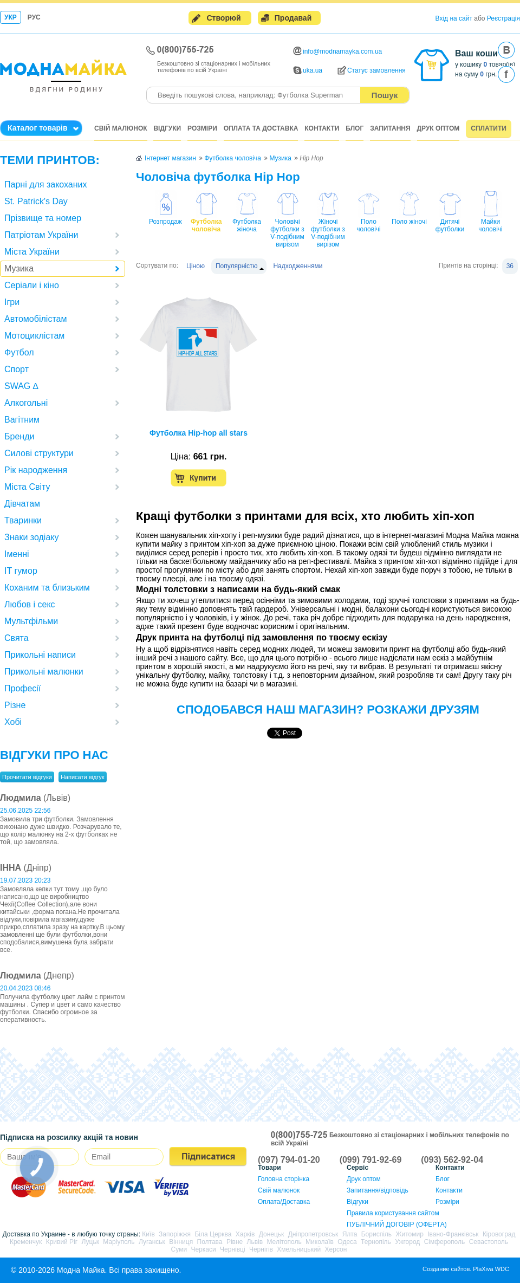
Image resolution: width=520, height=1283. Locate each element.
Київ (148, 1234)
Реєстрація (503, 18)
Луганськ (152, 1242)
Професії (22, 688)
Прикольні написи (40, 654)
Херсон (336, 1249)
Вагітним (22, 419)
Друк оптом (438, 128)
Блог (354, 128)
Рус (34, 17)
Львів (255, 1242)
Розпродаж (165, 221)
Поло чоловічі (368, 225)
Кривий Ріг (62, 1242)
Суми (179, 1249)
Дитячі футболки (449, 225)
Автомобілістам (35, 318)
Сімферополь (444, 1242)
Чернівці (232, 1249)
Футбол (19, 352)
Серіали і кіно (31, 285)
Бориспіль (376, 1234)
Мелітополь (283, 1242)
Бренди (19, 436)
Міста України (32, 251)
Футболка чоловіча (206, 225)
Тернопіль (376, 1242)
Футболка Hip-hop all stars (199, 433)
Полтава (210, 1242)
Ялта (350, 1234)
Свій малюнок (120, 128)
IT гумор (20, 570)
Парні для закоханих (45, 184)
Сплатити (488, 128)
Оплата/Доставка (284, 1202)
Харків (245, 1234)
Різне (14, 705)
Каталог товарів (38, 128)
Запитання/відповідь (377, 1190)
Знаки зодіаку (31, 537)
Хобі (13, 722)
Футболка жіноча (246, 225)
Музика (19, 268)
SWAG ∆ (21, 386)
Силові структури (39, 453)
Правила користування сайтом (393, 1213)
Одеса (346, 1242)
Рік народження (35, 470)
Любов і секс (29, 604)
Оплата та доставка (261, 128)
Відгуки (167, 128)
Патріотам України (41, 234)
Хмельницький (299, 1249)
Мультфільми (31, 621)
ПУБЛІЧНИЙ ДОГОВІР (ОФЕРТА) (397, 1224)
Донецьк (271, 1234)
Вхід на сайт (453, 18)
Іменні (16, 554)
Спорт (16, 369)
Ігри (12, 302)
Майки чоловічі (490, 225)
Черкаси (203, 1249)
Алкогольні (26, 402)
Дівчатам (22, 503)
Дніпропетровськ (313, 1234)
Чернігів (261, 1249)
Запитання (390, 128)
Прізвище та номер (42, 218)
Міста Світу (27, 486)
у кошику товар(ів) (485, 64)
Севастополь (488, 1242)
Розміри (202, 128)
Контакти (321, 128)
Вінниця (181, 1242)
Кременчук (26, 1242)
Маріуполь (118, 1242)
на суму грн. (476, 74)
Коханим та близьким (47, 587)
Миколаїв (320, 1242)
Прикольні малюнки (43, 671)
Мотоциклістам (34, 335)
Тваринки (23, 520)
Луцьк (90, 1242)
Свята (16, 638)
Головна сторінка (283, 1179)
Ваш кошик (478, 53)
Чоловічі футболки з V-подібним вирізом (287, 233)
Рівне (234, 1242)
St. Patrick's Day (36, 201)
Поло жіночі (409, 221)
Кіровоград (499, 1234)
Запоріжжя (175, 1234)
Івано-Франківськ (452, 1234)
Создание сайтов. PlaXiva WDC (465, 1269)
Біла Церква (212, 1234)
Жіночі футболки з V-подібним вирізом (327, 233)
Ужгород (407, 1242)
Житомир (409, 1234)
